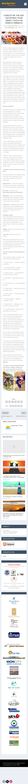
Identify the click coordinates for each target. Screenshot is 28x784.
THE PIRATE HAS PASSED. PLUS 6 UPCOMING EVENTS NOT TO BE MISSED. (14, 476)
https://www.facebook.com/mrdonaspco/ (13, 192)
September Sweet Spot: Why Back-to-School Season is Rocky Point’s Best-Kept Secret (13, 515)
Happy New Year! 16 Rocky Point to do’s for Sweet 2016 (14, 456)
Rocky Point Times (12, 26)
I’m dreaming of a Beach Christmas (13, 496)
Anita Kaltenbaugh (9, 27)
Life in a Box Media (15, 765)
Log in (4, 556)
